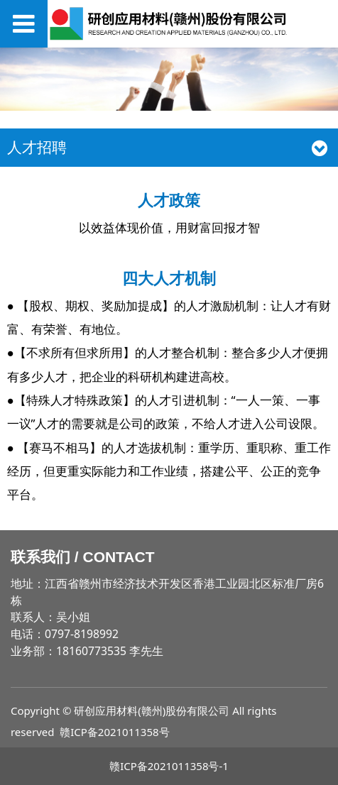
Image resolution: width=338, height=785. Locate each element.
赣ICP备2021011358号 (114, 732)
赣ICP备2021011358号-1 (169, 766)
